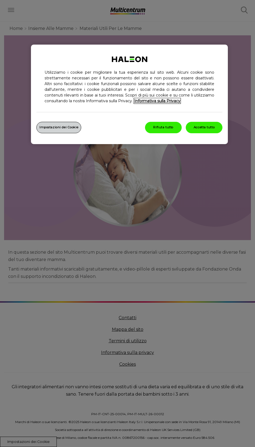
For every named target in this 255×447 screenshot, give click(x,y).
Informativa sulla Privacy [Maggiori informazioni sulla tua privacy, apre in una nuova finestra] (157, 100)
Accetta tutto (204, 127)
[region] (129, 94)
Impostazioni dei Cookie (58, 127)
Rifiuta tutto (163, 127)
